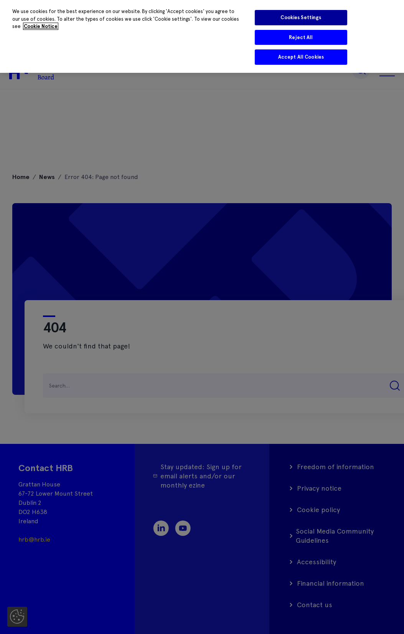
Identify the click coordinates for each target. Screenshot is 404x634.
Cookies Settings (300, 17)
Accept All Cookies (301, 57)
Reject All (301, 37)
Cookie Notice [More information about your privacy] (41, 26)
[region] (202, 36)
